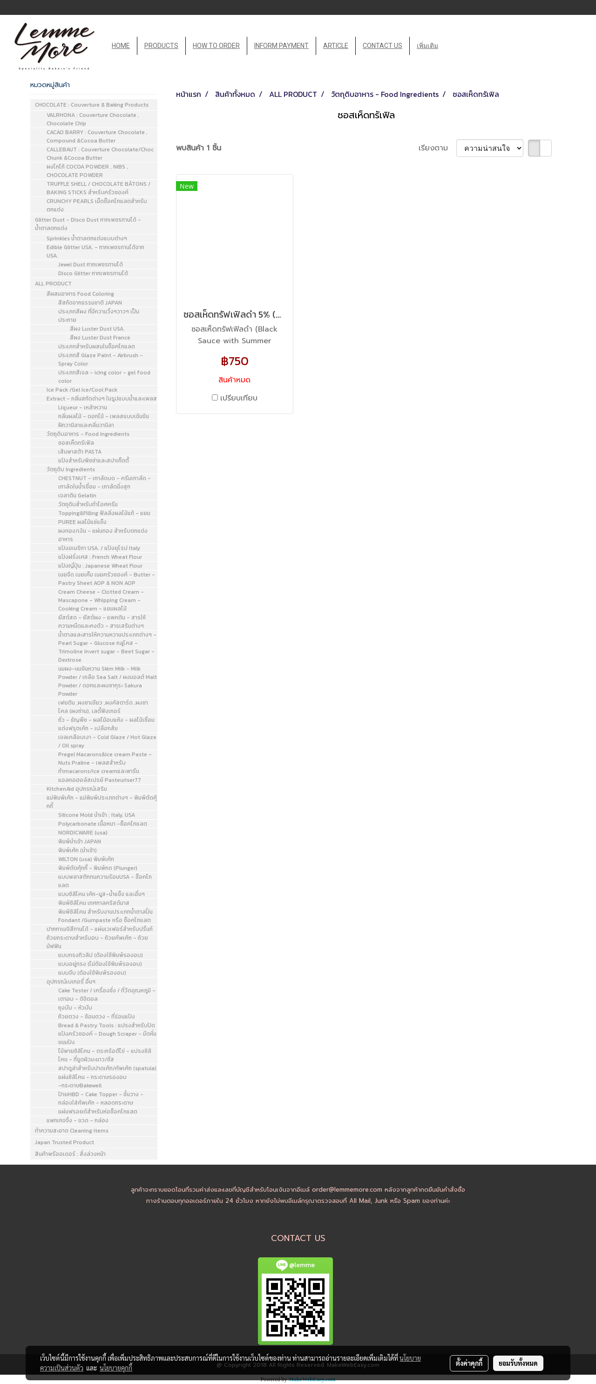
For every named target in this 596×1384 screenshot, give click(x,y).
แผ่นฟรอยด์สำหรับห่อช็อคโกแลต (97, 1111)
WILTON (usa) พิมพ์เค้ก (86, 859)
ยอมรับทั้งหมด (518, 1363)
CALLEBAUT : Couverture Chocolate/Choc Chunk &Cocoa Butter (100, 153)
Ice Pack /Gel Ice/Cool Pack (82, 390)
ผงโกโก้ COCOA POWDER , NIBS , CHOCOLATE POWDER (87, 171)
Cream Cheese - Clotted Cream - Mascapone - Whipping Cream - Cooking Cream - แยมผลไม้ (101, 600)
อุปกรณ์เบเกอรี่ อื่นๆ (71, 981)
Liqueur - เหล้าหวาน (82, 407)
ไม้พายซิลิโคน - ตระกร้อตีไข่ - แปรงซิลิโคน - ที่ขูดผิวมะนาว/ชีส (104, 1055)
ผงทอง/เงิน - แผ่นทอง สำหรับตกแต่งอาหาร (103, 535)
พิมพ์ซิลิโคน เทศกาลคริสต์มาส (93, 903)
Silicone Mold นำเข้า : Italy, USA (96, 815)
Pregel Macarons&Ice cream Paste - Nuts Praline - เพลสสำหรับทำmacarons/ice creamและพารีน (105, 762)
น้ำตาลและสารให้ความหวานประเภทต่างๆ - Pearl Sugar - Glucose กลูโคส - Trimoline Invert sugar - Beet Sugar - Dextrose (107, 647)
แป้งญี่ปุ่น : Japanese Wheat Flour (100, 566)
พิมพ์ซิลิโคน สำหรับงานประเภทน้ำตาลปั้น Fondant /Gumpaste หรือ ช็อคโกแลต (105, 916)
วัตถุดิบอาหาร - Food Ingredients (88, 434)
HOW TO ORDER (216, 45)
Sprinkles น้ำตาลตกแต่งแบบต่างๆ (87, 238)
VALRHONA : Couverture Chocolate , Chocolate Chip (93, 119)
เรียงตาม (437, 148)
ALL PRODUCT (53, 283)
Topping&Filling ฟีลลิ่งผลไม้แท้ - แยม (104, 513)
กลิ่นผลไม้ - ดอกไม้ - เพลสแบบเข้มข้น (103, 416)
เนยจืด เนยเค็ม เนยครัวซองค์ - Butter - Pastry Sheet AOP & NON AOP (106, 578)
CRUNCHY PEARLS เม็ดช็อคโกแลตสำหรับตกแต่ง (97, 205)
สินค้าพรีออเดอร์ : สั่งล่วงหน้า (70, 1154)
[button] (453, 46)
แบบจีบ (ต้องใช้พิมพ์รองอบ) (92, 973)
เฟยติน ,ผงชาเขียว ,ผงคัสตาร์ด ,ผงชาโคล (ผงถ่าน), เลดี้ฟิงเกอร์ (103, 707)
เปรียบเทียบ (238, 398)
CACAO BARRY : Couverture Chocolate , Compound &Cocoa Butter (97, 136)
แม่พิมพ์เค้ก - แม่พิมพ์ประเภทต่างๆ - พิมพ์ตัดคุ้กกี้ (102, 802)
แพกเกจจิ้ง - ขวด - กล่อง (77, 1120)
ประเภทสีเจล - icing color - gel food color (104, 376)
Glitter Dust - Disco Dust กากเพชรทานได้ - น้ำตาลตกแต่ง (88, 224)
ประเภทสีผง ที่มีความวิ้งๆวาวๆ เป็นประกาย (98, 315)
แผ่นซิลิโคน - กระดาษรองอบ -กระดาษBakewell (92, 1081)
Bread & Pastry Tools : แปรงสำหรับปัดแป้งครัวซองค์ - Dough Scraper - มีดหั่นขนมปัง (107, 1033)
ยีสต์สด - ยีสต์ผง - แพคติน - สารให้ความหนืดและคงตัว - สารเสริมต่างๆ (102, 621)
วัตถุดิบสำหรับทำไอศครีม (88, 504)
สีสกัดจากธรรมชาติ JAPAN (90, 303)
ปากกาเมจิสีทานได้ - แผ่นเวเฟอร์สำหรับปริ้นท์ (100, 929)
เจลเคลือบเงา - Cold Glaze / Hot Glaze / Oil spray (107, 741)
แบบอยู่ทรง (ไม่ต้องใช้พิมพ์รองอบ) (100, 964)
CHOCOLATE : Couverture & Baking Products (92, 105)
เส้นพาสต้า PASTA (80, 452)
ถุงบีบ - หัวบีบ (75, 1008)
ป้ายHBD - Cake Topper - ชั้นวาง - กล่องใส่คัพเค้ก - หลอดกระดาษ (100, 1098)
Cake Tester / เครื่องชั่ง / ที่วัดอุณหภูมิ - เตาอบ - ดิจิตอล (107, 994)
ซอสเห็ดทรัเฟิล (76, 443)
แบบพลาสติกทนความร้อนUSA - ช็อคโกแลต (105, 881)
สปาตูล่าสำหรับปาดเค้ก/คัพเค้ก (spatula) (107, 1068)
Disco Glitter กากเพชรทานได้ (93, 273)
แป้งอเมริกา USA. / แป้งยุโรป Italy (99, 548)
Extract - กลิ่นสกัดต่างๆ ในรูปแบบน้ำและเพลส (102, 398)
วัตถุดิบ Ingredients (71, 469)
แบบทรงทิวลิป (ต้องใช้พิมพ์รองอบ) (100, 955)
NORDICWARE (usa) (83, 832)
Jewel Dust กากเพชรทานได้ (90, 264)
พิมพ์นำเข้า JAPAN (79, 841)
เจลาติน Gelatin (77, 495)
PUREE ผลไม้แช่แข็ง (82, 522)
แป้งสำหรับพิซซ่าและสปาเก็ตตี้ (93, 460)
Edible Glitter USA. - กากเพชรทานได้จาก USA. (95, 251)
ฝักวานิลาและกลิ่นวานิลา (86, 425)
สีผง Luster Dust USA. (97, 329)
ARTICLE (335, 45)
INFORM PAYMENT (281, 45)
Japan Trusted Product (64, 1142)
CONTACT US (382, 45)
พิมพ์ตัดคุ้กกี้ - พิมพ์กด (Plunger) (97, 868)
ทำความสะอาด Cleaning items (71, 1130)
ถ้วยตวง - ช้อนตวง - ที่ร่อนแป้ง (96, 1016)
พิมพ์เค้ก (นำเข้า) (77, 850)
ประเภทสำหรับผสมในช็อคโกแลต (96, 346)
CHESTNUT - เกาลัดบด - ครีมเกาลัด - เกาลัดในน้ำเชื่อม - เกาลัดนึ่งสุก (104, 482)
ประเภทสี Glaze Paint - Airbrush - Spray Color (100, 359)
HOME (121, 45)
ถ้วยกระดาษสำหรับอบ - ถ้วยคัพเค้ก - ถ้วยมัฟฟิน (97, 942)
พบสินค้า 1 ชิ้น (198, 148)
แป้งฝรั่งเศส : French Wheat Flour (100, 557)
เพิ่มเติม (427, 45)
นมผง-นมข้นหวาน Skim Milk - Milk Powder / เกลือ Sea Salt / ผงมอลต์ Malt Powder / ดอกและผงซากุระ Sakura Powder (107, 681)
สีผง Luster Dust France (100, 337)
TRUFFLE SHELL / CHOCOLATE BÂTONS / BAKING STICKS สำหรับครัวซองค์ (98, 188)
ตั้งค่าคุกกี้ (469, 1363)
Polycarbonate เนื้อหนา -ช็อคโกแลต (102, 824)
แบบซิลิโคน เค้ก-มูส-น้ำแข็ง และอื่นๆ (101, 894)
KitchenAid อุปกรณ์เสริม (77, 789)
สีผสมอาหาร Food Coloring (80, 294)
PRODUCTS (161, 45)
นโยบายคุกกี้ (116, 1368)
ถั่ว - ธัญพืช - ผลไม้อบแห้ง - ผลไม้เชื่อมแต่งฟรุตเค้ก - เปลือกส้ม (106, 724)
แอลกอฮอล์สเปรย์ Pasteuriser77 (99, 780)
